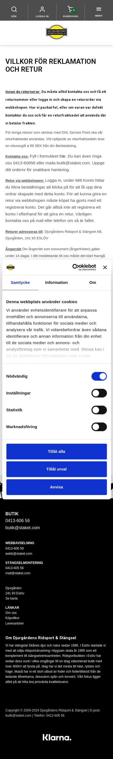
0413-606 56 (55, 715)
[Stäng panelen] (105, 267)
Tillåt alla (56, 451)
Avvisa (56, 487)
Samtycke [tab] (20, 282)
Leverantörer (14, 623)
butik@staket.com (22, 527)
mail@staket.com (17, 573)
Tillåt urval (56, 469)
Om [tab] (92, 282)
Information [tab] (56, 282)
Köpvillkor (12, 618)
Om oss (11, 613)
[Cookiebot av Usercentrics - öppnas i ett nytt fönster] (73, 267)
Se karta (11, 598)
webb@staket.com (18, 554)
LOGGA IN (42, 16)
